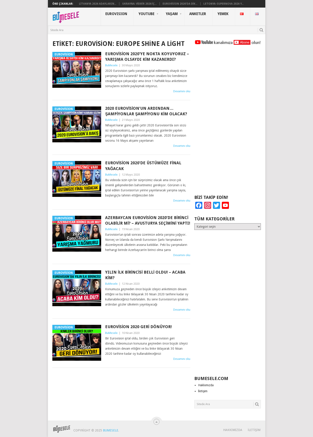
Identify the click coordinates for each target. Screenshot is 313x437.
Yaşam (172, 14)
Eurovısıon (116, 14)
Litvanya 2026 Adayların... (97, 3)
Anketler (197, 14)
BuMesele (111, 65)
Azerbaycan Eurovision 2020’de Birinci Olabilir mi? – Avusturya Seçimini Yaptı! (147, 220)
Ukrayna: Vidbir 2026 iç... (139, 3)
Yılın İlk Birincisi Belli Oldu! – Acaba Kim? (145, 275)
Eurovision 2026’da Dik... (180, 3)
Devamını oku (181, 91)
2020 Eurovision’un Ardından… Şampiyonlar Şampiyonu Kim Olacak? (146, 111)
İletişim (203, 391)
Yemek (223, 14)
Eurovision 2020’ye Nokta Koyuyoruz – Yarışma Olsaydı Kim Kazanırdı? (147, 56)
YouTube (146, 14)
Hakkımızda (206, 385)
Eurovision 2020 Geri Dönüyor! (138, 326)
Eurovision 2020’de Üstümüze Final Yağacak (143, 166)
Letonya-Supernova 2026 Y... (223, 3)
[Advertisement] (227, 121)
